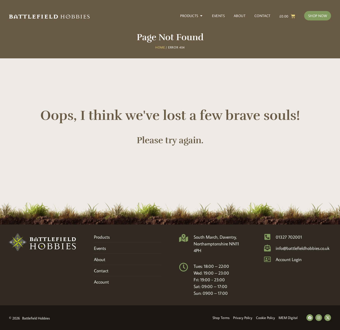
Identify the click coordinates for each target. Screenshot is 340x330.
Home (160, 47)
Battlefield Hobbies (36, 318)
